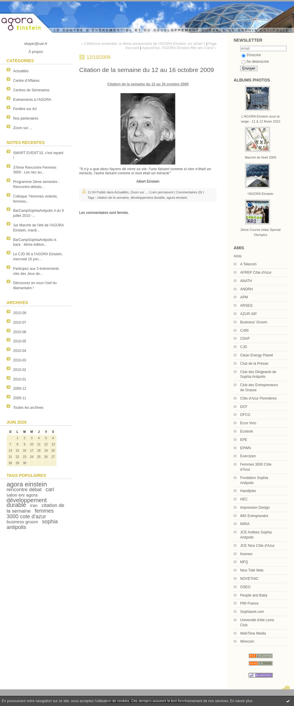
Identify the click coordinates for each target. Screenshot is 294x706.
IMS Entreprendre (254, 516)
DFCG (245, 415)
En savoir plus (241, 701)
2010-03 (19, 360)
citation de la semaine (113, 197)
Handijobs (248, 491)
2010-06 (19, 332)
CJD (243, 347)
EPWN (245, 448)
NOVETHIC (249, 579)
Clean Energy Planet (256, 355)
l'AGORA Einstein (260, 193)
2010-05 (19, 341)
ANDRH (246, 289)
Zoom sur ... (22, 128)
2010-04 (19, 351)
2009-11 (19, 398)
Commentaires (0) (189, 192)
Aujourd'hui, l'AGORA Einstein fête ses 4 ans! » (179, 48)
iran (33, 505)
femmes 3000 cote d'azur (30, 513)
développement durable (27, 502)
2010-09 (19, 313)
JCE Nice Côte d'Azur (257, 546)
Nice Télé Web (251, 570)
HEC (244, 499)
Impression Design (255, 507)
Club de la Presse (254, 363)
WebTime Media (253, 633)
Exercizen (248, 456)
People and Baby (253, 595)
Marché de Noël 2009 (260, 157)
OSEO (245, 587)
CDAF (245, 338)
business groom (22, 521)
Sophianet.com (252, 612)
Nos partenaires (25, 118)
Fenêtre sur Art (25, 109)
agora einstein (27, 484)
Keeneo (246, 554)
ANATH (246, 281)
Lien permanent (162, 192)
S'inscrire (251, 55)
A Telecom (248, 264)
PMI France (249, 603)
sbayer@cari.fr (35, 44)
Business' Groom (253, 322)
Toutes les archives (28, 408)
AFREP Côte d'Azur (255, 272)
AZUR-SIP (248, 314)
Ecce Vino (248, 423)
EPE (243, 440)
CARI (244, 330)
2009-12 (19, 388)
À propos (36, 52)
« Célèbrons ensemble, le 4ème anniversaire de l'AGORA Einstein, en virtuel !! (143, 44)
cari (50, 489)
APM (244, 297)
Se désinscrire (255, 62)
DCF (244, 407)
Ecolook (246, 431)
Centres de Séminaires (31, 90)
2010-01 (19, 379)
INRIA (245, 524)
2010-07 (19, 322)
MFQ (244, 562)
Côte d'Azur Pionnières (258, 398)
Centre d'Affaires (26, 81)
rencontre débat (24, 489)
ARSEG (246, 305)
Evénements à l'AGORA (32, 100)
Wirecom (247, 641)
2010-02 (19, 370)
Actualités (21, 71)
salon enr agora (22, 494)
